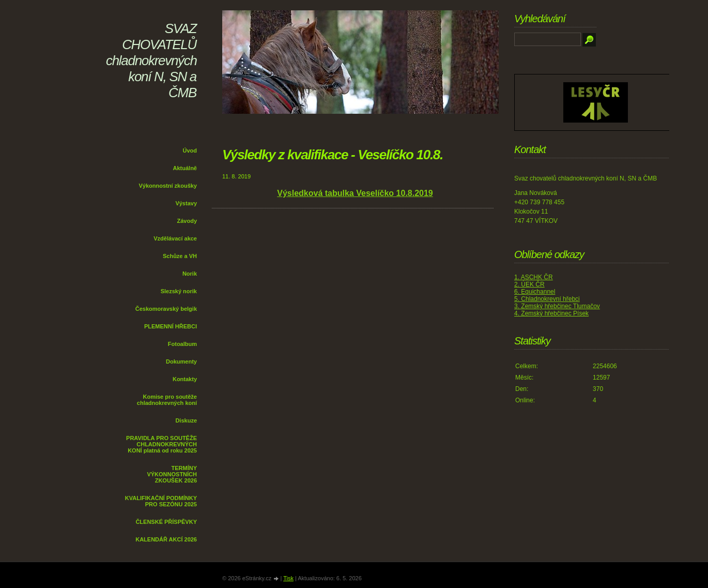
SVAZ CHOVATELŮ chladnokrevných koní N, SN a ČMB (151, 60)
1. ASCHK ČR (533, 277)
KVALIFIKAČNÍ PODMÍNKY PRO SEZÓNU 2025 (161, 501)
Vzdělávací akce (175, 238)
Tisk (288, 578)
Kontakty (185, 379)
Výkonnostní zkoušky (168, 186)
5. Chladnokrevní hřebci (547, 299)
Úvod (190, 150)
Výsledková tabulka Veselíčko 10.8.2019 (355, 193)
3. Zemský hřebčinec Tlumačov (557, 306)
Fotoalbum (182, 344)
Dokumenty (181, 361)
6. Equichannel (534, 291)
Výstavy (186, 203)
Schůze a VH (180, 256)
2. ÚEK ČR (529, 284)
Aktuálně (185, 168)
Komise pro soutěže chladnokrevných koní (167, 400)
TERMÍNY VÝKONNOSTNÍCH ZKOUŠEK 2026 (172, 474)
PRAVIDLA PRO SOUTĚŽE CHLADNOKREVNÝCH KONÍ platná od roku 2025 (161, 444)
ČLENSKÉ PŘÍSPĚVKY (166, 522)
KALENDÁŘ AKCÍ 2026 (166, 539)
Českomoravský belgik (166, 309)
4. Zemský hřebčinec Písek (551, 313)
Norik (189, 273)
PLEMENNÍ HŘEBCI (170, 326)
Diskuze (186, 420)
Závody (187, 221)
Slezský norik (179, 291)
